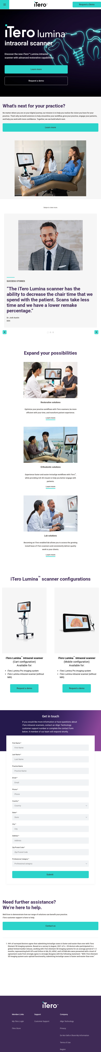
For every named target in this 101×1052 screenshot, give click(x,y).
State (14, 812)
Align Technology (67, 1021)
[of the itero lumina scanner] (36, 81)
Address (15, 836)
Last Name (16, 754)
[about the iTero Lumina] (36, 69)
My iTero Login (18, 1021)
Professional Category (20, 859)
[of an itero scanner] (87, 4)
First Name (16, 743)
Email (14, 778)
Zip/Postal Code (18, 847)
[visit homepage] (50, 1005)
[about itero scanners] (50, 127)
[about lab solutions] (50, 554)
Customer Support (41, 1021)
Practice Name (17, 766)
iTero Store (16, 1028)
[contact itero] (50, 926)
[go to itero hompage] (40, 4)
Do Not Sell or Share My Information (74, 1035)
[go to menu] (4, 4)
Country (15, 801)
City (14, 824)
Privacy (63, 1028)
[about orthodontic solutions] (50, 486)
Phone (15, 789)
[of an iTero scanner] (24, 688)
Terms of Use (65, 1042)
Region (63, 1049)
